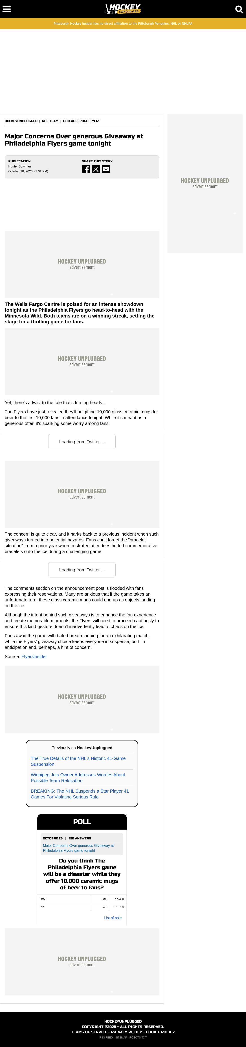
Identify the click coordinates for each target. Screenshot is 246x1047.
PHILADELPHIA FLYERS (81, 121)
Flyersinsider (34, 656)
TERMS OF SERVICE (89, 1032)
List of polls (113, 918)
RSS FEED (106, 1037)
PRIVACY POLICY (126, 1032)
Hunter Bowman (19, 166)
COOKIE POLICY (160, 1032)
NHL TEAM (50, 121)
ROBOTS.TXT (138, 1037)
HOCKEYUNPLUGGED (21, 121)
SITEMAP (121, 1037)
